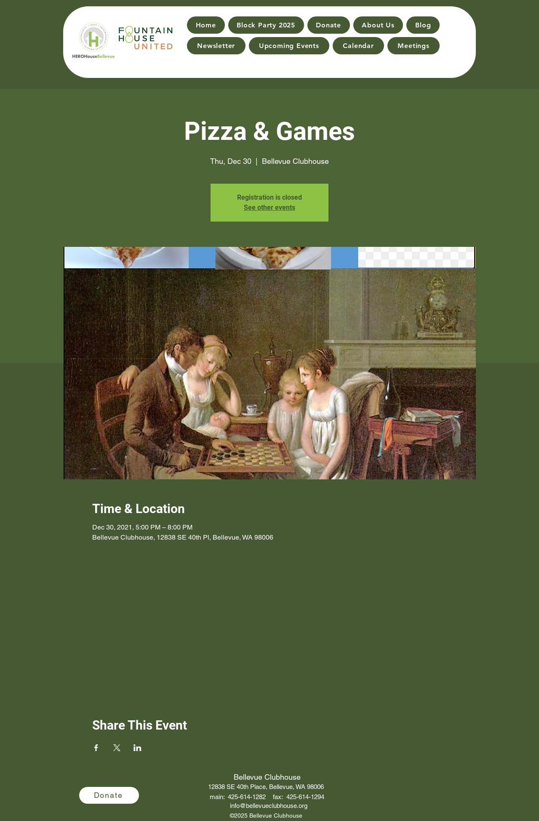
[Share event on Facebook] (96, 747)
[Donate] (109, 795)
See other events (269, 207)
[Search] (459, 34)
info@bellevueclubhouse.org (268, 805)
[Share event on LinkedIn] (137, 747)
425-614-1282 (247, 796)
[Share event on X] (117, 747)
